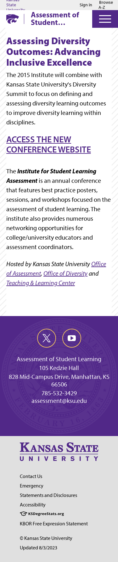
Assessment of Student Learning (55, 18)
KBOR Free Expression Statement (54, 524)
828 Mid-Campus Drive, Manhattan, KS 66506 (59, 380)
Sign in (86, 5)
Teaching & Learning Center (40, 283)
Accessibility (33, 505)
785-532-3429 (59, 393)
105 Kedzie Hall (59, 368)
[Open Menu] (105, 19)
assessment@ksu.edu (59, 400)
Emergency (31, 486)
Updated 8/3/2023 (38, 548)
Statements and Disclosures (48, 495)
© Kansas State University (46, 538)
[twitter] (46, 338)
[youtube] (71, 338)
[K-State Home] (12, 19)
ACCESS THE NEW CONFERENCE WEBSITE (48, 144)
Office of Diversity (65, 273)
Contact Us (31, 476)
